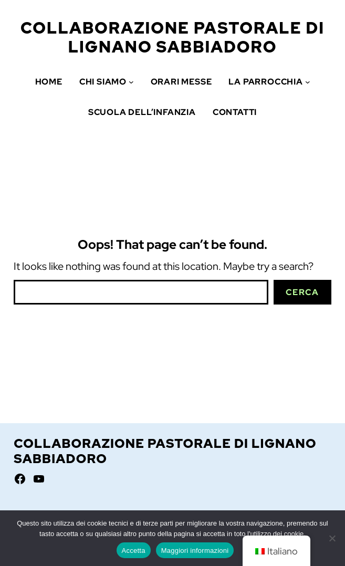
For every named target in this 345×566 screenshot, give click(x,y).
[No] (332, 538)
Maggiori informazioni (195, 550)
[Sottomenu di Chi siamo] (131, 82)
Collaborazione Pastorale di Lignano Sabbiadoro (172, 37)
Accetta (133, 550)
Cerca (302, 292)
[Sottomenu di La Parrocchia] (307, 82)
